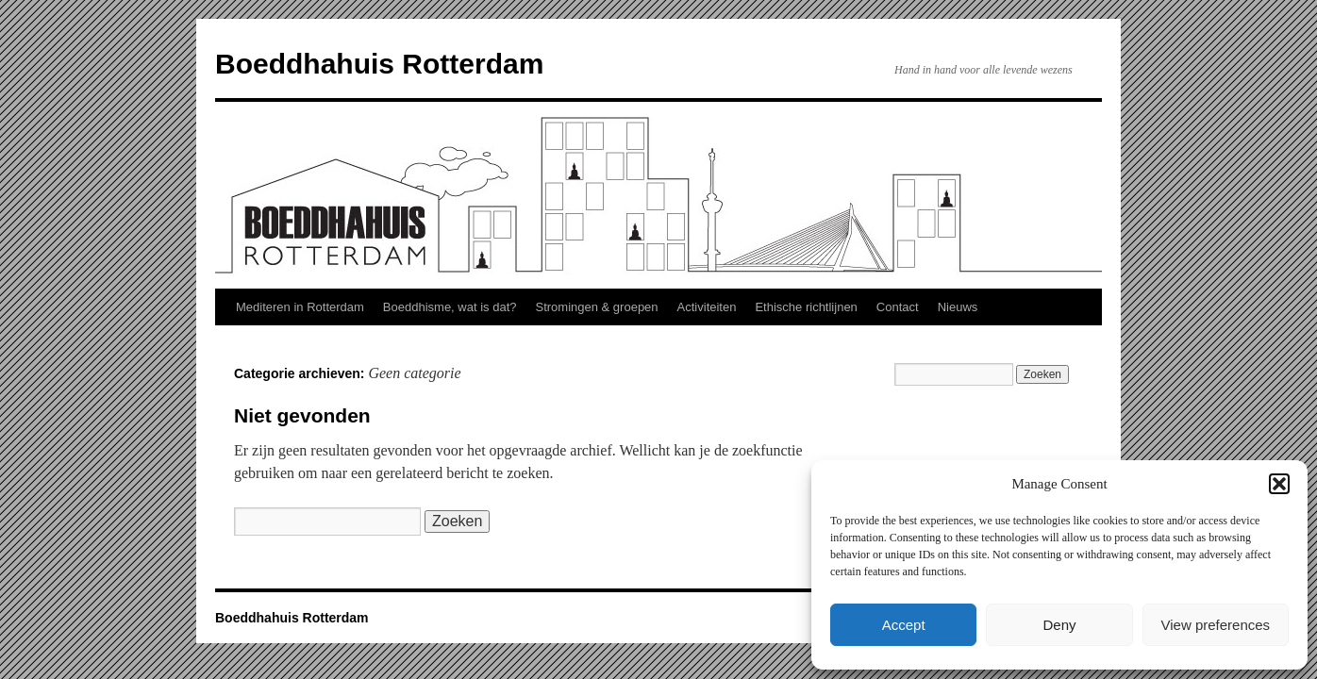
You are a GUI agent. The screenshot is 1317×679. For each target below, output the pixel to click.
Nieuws (958, 307)
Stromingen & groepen (596, 307)
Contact (897, 307)
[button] (1279, 483)
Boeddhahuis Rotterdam (379, 63)
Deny (1058, 625)
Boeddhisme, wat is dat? (450, 307)
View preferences (1216, 625)
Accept (903, 625)
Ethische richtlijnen (806, 307)
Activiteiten (707, 307)
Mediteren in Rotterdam (300, 307)
